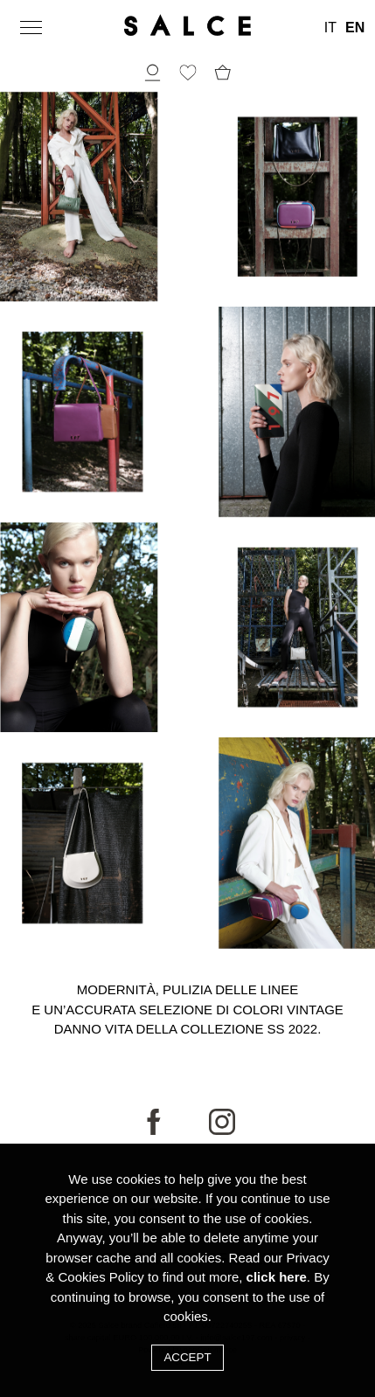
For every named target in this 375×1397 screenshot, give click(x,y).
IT (330, 28)
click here (277, 1276)
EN (355, 28)
